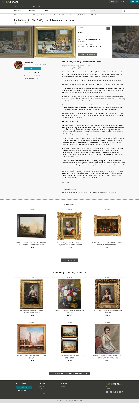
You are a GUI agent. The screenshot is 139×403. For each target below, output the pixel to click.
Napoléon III (57, 15)
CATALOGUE (18, 6)
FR (121, 1)
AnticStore (16, 15)
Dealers (63, 386)
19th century (65, 15)
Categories (41, 386)
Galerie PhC (28, 62)
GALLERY (27, 79)
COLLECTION (35, 79)
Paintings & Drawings (33, 15)
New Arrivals (18, 11)
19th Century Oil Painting (46, 15)
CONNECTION (134, 1)
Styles (40, 388)
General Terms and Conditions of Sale (73, 400)
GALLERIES (36, 6)
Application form (22, 390)
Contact (108, 388)
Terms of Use (60, 400)
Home (107, 386)
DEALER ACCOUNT (21, 383)
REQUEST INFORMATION (87, 54)
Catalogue (23, 15)
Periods (40, 390)
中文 (126, 1)
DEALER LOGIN (24, 387)
